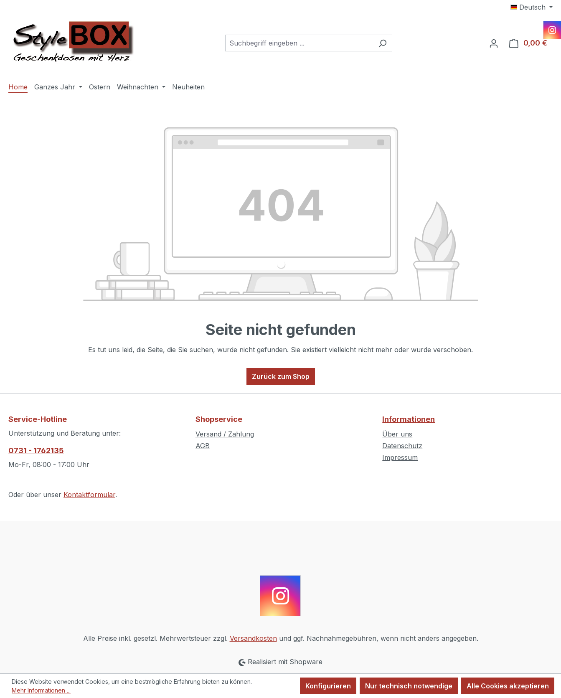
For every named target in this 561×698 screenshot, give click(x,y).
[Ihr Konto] (494, 43)
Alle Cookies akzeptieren (508, 686)
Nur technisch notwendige (408, 686)
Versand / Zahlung (224, 434)
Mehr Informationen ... (41, 690)
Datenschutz (402, 446)
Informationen (408, 419)
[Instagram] (552, 30)
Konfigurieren (328, 686)
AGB (202, 446)
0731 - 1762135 (36, 450)
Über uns (397, 434)
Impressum (400, 457)
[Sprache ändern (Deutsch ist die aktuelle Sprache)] (531, 7)
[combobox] (299, 43)
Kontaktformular (89, 494)
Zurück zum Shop (281, 376)
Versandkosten (253, 638)
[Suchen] (382, 43)
